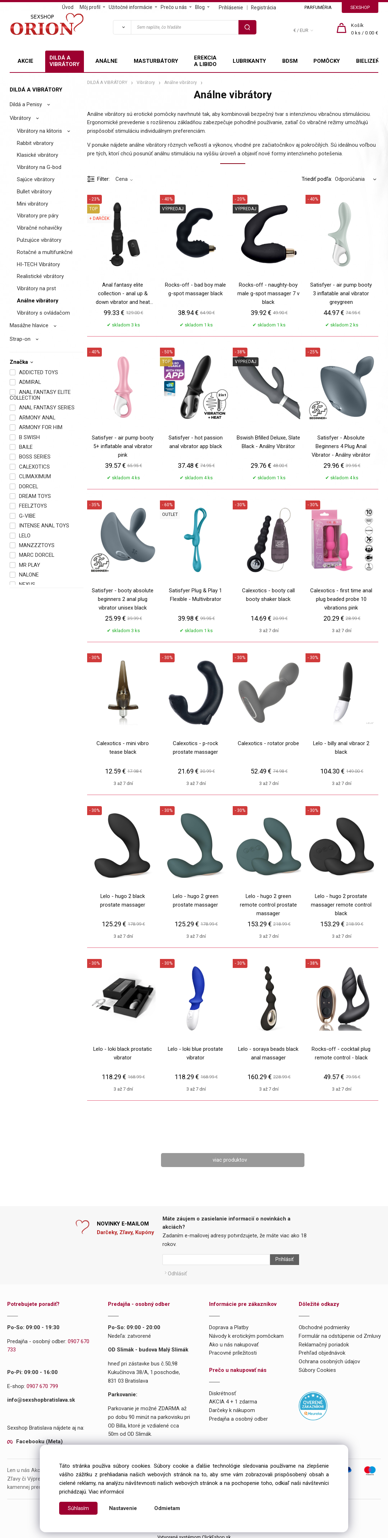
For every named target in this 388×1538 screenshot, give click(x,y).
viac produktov (230, 1160)
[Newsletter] (216, 1259)
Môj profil (90, 7)
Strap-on (20, 339)
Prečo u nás (174, 7)
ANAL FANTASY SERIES (47, 407)
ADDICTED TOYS (38, 372)
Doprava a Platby (229, 1324)
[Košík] (364, 29)
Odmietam (167, 1508)
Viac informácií (106, 1491)
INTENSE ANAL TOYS (44, 525)
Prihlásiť (281, 1259)
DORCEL (28, 486)
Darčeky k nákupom (232, 1407)
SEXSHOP (360, 7)
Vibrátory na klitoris (39, 131)
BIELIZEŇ (368, 61)
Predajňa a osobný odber (238, 1415)
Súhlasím (78, 1508)
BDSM (290, 61)
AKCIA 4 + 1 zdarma (233, 1398)
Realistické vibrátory (40, 276)
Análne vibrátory (37, 300)
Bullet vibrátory (34, 191)
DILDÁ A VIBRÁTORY (64, 61)
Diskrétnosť (222, 1390)
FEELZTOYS (33, 506)
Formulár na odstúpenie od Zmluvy (340, 1332)
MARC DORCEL (36, 555)
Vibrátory (20, 118)
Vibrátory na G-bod (39, 167)
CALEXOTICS (34, 467)
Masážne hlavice (29, 325)
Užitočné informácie (130, 7)
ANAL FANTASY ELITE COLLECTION (40, 395)
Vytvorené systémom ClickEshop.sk (194, 1534)
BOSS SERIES (35, 457)
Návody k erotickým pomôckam (246, 1332)
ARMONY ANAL (37, 417)
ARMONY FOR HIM (40, 427)
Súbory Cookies (317, 1367)
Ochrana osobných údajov (329, 1358)
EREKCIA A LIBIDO (205, 61)
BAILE (26, 447)
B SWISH (29, 437)
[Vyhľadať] (122, 27)
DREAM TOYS (35, 496)
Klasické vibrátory (37, 155)
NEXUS (27, 584)
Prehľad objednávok (322, 1349)
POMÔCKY (326, 61)
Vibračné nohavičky (39, 228)
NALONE (29, 575)
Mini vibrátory (32, 204)
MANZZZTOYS (37, 545)
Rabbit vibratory (35, 143)
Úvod (68, 7)
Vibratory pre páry (37, 215)
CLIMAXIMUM (35, 476)
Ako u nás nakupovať (234, 1341)
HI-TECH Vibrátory (38, 264)
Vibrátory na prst (36, 288)
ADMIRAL (30, 382)
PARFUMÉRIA (318, 7)
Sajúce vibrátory (36, 179)
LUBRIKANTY (249, 61)
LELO (24, 535)
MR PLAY (29, 565)
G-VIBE (27, 516)
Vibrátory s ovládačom (43, 313)
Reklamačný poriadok (324, 1341)
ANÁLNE (106, 61)
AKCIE (25, 61)
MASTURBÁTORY (156, 61)
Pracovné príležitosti (233, 1349)
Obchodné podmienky (324, 1324)
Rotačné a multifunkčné (45, 252)
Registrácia (263, 7)
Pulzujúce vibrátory (39, 240)
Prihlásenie (231, 7)
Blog (200, 7)
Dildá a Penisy (26, 104)
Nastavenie (123, 1508)
